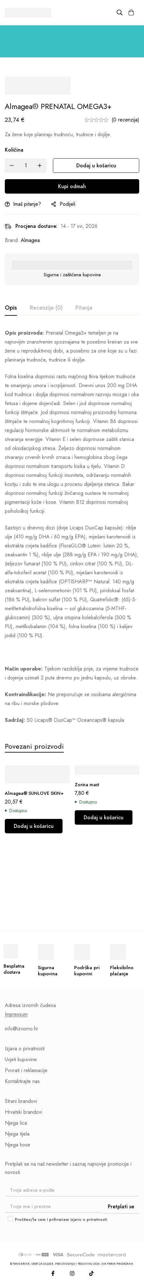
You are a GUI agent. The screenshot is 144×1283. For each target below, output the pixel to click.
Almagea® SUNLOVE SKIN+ (34, 793)
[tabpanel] (72, 527)
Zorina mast (87, 784)
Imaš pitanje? (27, 204)
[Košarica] (131, 12)
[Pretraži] (119, 12)
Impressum (16, 1014)
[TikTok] (91, 1273)
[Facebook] (52, 1273)
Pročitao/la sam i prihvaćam (57, 1219)
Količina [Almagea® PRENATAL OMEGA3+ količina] (14, 150)
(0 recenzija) (125, 119)
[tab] (11, 308)
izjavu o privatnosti (88, 1219)
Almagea (30, 240)
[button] (34, 826)
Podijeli (67, 204)
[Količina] (26, 165)
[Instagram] (72, 1273)
